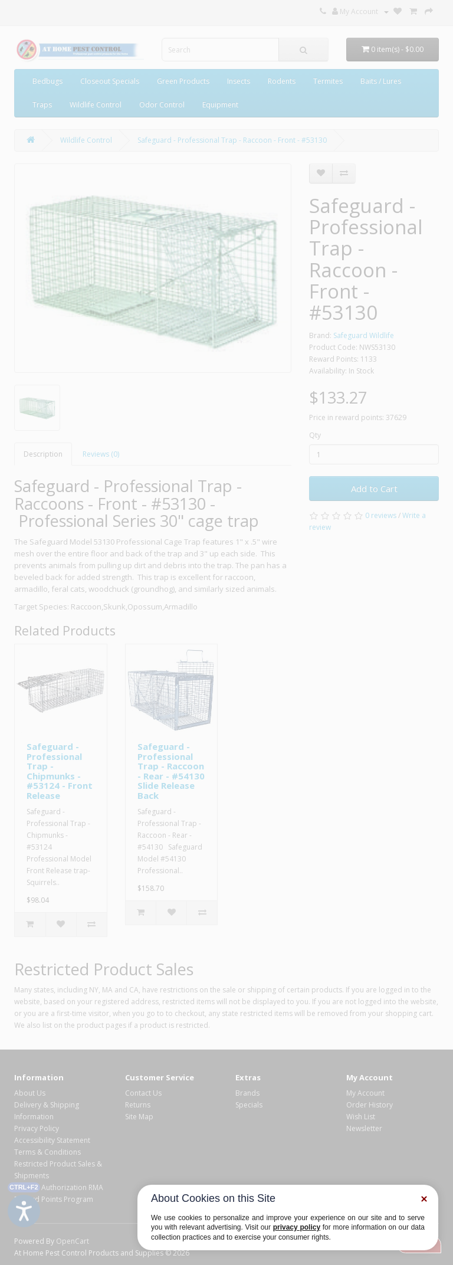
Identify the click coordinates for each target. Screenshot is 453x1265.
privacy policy (296, 1227)
